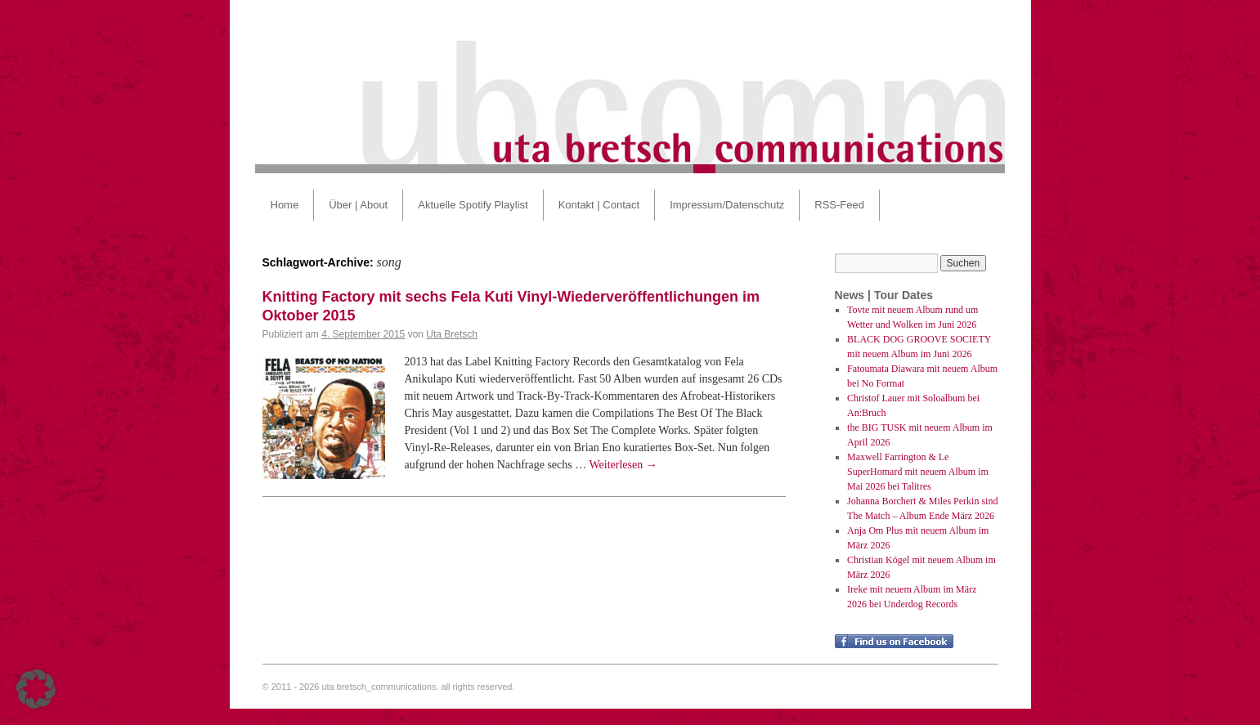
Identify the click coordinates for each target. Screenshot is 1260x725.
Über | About (358, 205)
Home (285, 205)
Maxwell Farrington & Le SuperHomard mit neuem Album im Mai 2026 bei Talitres (918, 471)
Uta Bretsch (452, 334)
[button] (36, 689)
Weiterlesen (623, 465)
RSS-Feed (839, 205)
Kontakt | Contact (599, 205)
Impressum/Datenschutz (727, 205)
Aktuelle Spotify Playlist (472, 205)
